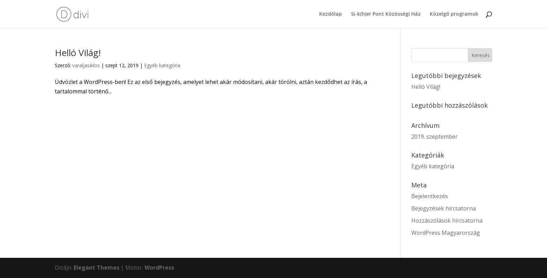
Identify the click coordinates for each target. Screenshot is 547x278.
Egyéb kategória (162, 65)
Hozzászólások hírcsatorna (446, 220)
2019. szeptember (434, 136)
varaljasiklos (86, 65)
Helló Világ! (78, 52)
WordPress (159, 267)
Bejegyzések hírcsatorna (443, 208)
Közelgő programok (454, 14)
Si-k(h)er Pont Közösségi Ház (386, 14)
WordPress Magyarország (445, 233)
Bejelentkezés (429, 196)
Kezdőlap (330, 14)
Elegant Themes (96, 267)
